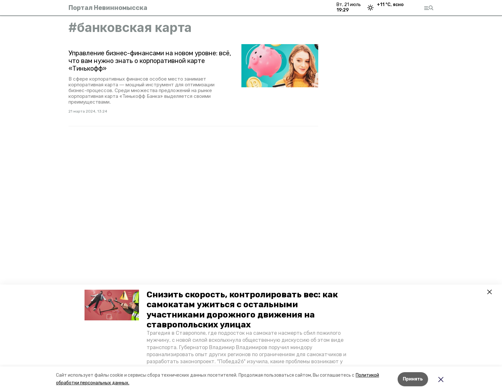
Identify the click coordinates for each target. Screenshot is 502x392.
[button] (112, 305)
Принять (413, 379)
